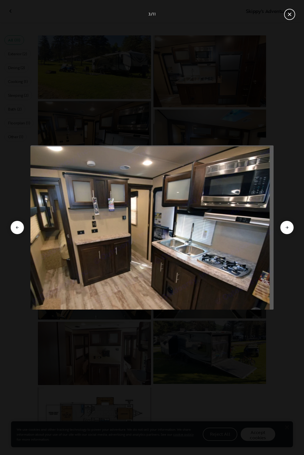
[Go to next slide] (286, 227)
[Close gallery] (289, 14)
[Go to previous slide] (17, 227)
